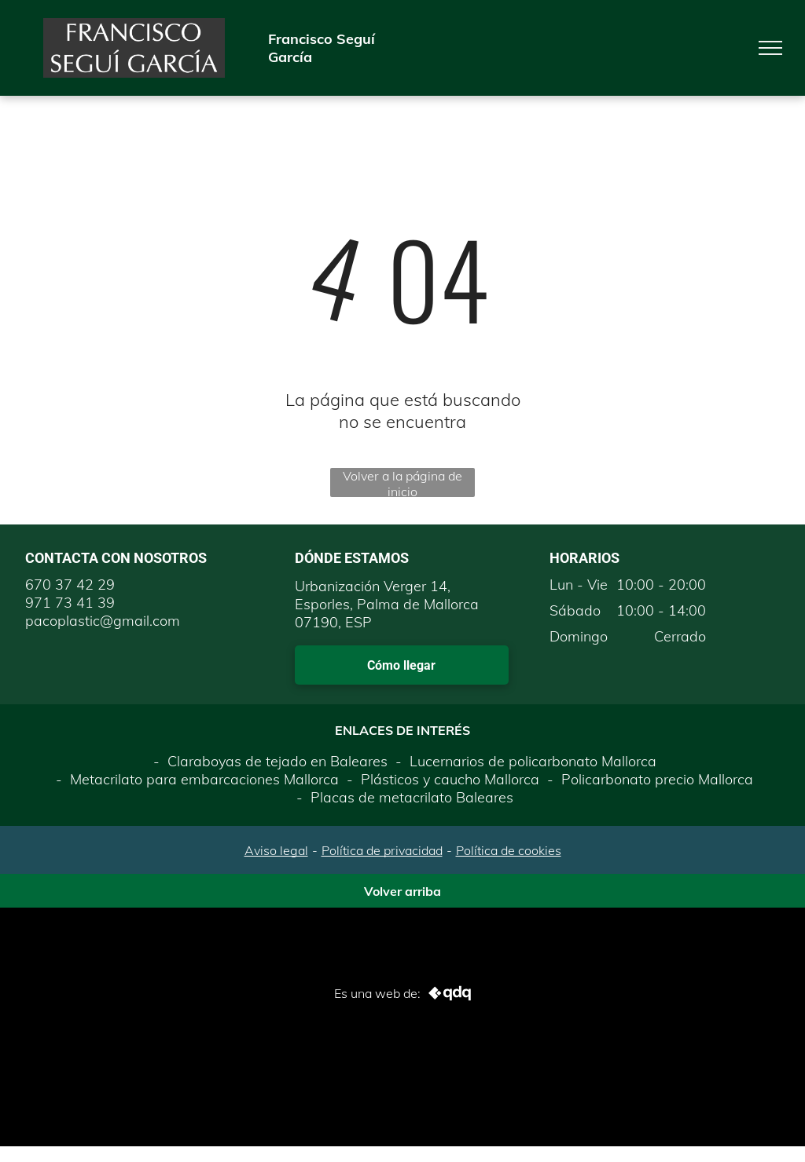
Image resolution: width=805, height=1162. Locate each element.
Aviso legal (276, 850)
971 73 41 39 (70, 603)
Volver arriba (402, 891)
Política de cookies (508, 850)
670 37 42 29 (70, 585)
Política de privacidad (382, 850)
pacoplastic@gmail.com (102, 621)
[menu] (770, 47)
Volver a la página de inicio (402, 482)
